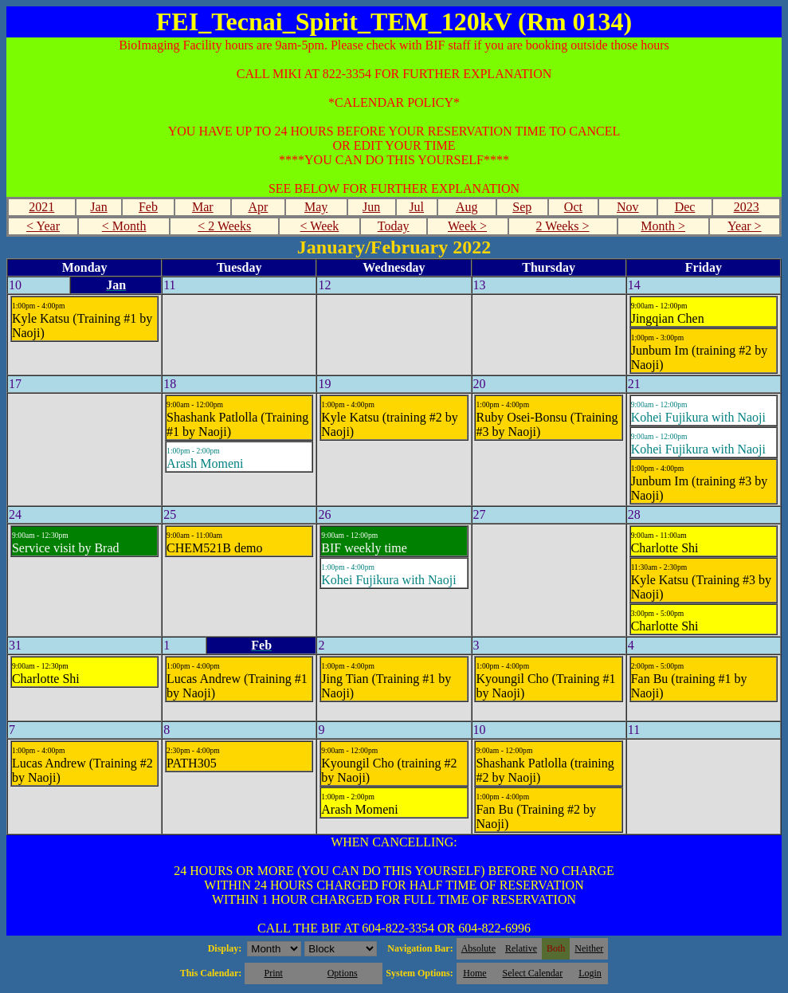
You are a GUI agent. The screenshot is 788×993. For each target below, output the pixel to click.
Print (273, 973)
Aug (467, 207)
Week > (467, 226)
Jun (371, 207)
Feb (148, 207)
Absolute (478, 948)
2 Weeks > (563, 226)
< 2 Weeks (224, 226)
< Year (43, 226)
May (315, 207)
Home (474, 973)
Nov (628, 207)
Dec (685, 207)
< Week (319, 226)
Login (590, 973)
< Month (124, 226)
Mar (203, 207)
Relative (521, 948)
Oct (573, 207)
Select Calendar (533, 973)
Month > (663, 226)
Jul (416, 207)
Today (394, 226)
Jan (98, 207)
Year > (744, 226)
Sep (521, 207)
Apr (258, 207)
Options (342, 973)
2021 (41, 207)
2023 (746, 207)
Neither (588, 948)
